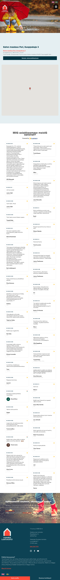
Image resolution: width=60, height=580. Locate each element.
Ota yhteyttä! (27, 513)
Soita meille (15, 578)
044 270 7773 (34, 547)
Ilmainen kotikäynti (45, 578)
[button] (30, 89)
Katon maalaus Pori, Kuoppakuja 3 (14, 50)
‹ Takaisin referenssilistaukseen (30, 58)
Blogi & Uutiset (6, 568)
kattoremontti (10, 511)
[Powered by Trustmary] (30, 139)
